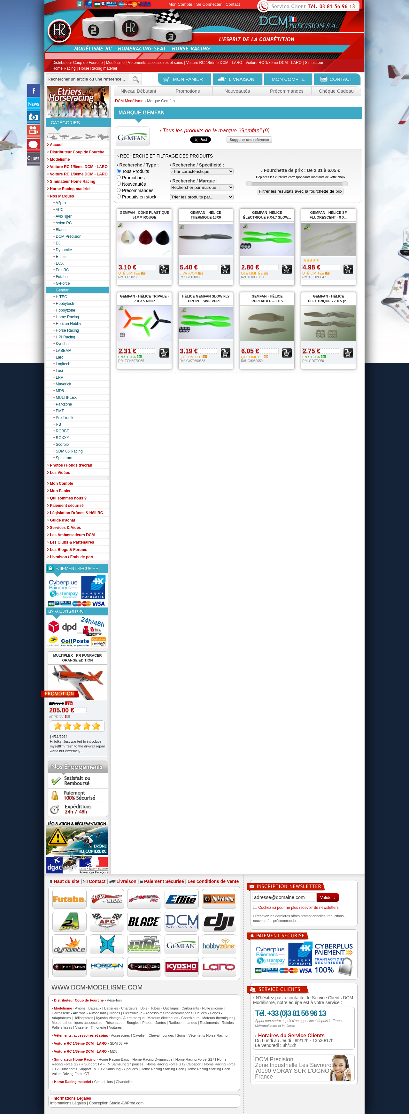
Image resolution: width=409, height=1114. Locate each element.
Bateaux (95, 1008)
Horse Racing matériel (98, 68)
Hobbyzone (62, 310)
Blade (58, 230)
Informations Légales (68, 1103)
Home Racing (64, 317)
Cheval (154, 1035)
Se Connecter (209, 4)
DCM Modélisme (129, 101)
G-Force (60, 283)
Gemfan (59, 290)
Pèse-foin (114, 1000)
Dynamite (61, 250)
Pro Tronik (61, 418)
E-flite (58, 256)
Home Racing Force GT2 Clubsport (173, 1064)
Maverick (60, 384)
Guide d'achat (61, 520)
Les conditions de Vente (213, 881)
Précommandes (287, 91)
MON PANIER (188, 79)
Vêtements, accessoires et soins (155, 63)
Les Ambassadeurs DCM (71, 534)
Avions (80, 1008)
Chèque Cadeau (336, 91)
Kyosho (59, 344)
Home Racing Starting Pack (162, 1069)
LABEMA (60, 350)
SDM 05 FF (119, 1043)
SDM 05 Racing (66, 451)
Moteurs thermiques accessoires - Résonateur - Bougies (96, 1023)
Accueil (55, 144)
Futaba (59, 277)
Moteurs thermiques (217, 1018)
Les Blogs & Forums (67, 549)
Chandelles (124, 1082)
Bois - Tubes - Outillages (159, 1008)
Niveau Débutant (138, 91)
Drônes (114, 1013)
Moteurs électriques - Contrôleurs (173, 1018)
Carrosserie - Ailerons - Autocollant (79, 1013)
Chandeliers (103, 1082)
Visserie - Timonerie (90, 1027)
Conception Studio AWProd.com (116, 1103)
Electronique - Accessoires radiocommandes (157, 1013)
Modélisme (115, 63)
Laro (57, 357)
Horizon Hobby (65, 324)
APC (57, 210)
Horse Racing (64, 330)
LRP (56, 377)
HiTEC (58, 297)
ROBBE (59, 431)
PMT (57, 411)
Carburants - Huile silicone (202, 1008)
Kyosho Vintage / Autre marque (120, 1018)
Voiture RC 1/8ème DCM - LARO (274, 63)
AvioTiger (61, 216)
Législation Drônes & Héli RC (75, 512)
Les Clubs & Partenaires (70, 542)
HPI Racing (62, 337)
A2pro (58, 203)
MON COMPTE (288, 79)
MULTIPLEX (63, 397)
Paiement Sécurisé (164, 881)
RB (55, 424)
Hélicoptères (83, 1018)
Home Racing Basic (114, 1059)
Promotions (188, 91)
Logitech (60, 364)
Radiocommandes (183, 1023)
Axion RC (61, 223)
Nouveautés (237, 91)
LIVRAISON (241, 79)
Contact (233, 4)
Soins (181, 1035)
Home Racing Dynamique (152, 1059)
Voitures (115, 1027)
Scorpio (59, 444)
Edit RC (59, 270)
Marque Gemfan (161, 101)
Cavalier (139, 1035)
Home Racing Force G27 (194, 1059)
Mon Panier (59, 490)
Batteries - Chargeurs (121, 1008)
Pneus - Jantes (154, 1023)
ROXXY (59, 438)
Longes (168, 1035)
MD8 (57, 391)
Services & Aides (64, 527)
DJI (56, 243)
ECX (57, 263)
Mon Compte (180, 4)
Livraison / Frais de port (70, 556)
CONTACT (341, 79)
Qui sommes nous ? (67, 498)
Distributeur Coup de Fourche (77, 63)
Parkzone (61, 404)
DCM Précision (65, 236)
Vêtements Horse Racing (208, 1035)
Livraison (126, 881)
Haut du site (67, 881)
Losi (56, 371)
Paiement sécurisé (65, 505)
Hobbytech (62, 303)
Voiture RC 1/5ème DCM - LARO (214, 63)
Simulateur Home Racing (75, 1059)
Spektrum (61, 458)
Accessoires (120, 1035)
